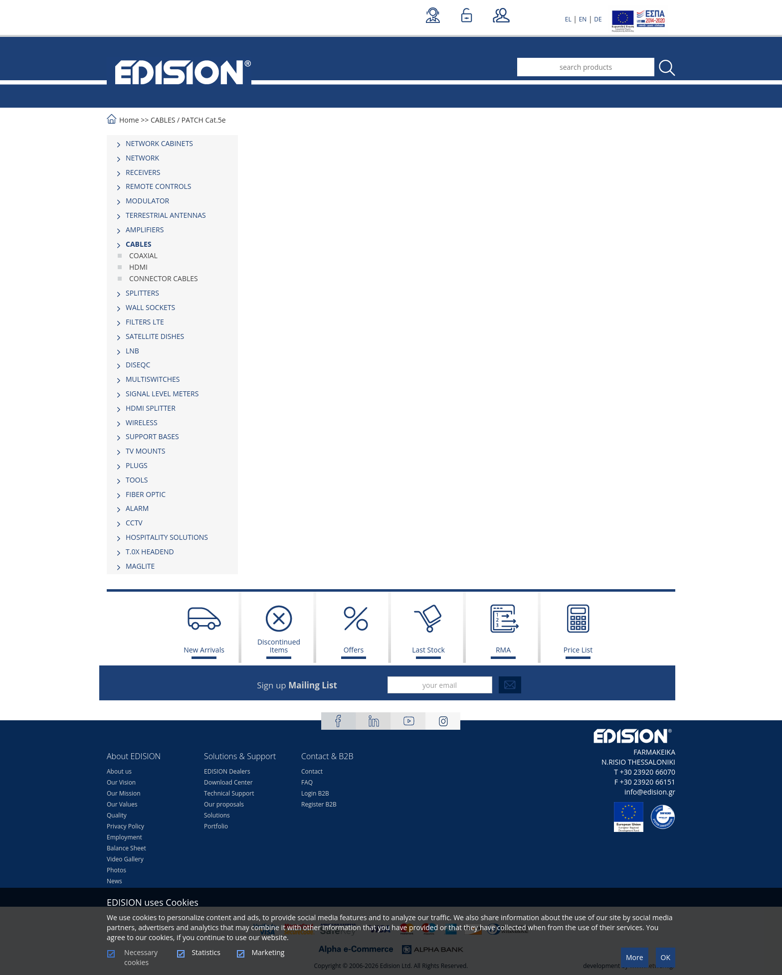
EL (568, 19)
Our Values (122, 804)
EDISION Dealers (227, 771)
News (114, 881)
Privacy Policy (125, 826)
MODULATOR (147, 200)
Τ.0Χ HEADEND (150, 551)
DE (597, 19)
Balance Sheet (126, 848)
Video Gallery (125, 859)
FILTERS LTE (145, 321)
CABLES (163, 120)
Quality (117, 815)
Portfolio (216, 826)
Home (129, 120)
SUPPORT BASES (152, 436)
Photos (116, 870)
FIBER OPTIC (146, 494)
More (634, 957)
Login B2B (315, 793)
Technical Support (229, 793)
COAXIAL (143, 255)
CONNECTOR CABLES (163, 278)
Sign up (297, 685)
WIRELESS (142, 422)
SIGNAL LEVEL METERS (162, 393)
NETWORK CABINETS (159, 143)
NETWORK (142, 157)
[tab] (172, 144)
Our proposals (224, 804)
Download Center (228, 782)
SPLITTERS (142, 293)
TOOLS (137, 480)
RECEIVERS (143, 172)
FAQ (307, 782)
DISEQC (138, 364)
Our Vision (121, 782)
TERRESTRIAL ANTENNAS (166, 215)
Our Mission (124, 793)
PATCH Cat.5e (204, 120)
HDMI (138, 267)
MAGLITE (140, 566)
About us (119, 771)
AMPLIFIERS (145, 229)
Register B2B (319, 804)
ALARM (137, 508)
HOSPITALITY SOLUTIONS (167, 537)
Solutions (217, 815)
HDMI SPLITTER (151, 408)
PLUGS (137, 465)
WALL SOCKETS (150, 307)
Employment (124, 837)
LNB (132, 350)
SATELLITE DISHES (155, 336)
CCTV (134, 522)
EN (583, 19)
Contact (312, 771)
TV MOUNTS (145, 451)
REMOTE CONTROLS (159, 186)
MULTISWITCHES (153, 379)
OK (665, 957)
